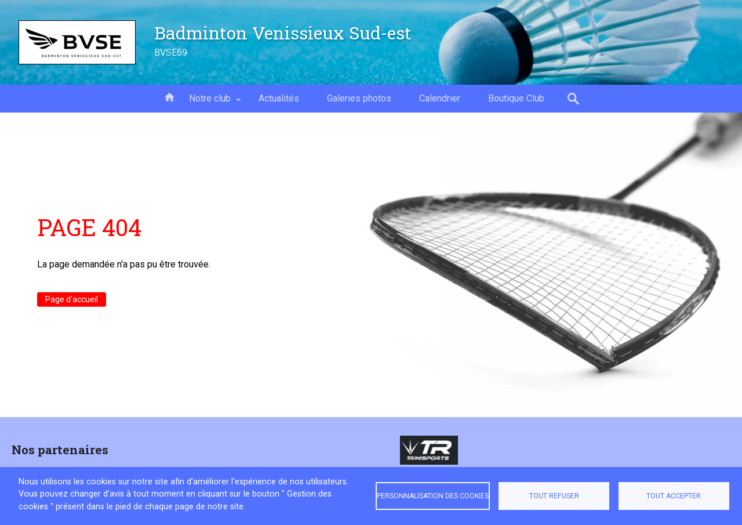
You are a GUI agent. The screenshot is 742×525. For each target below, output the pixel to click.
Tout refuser (554, 496)
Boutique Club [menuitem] (516, 98)
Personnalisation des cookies (433, 496)
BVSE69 (170, 52)
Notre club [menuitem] (210, 103)
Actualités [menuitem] (279, 98)
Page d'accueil (71, 299)
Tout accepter (673, 496)
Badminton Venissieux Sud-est (283, 32)
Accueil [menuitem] (169, 96)
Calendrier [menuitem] (439, 98)
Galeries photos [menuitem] (359, 98)
